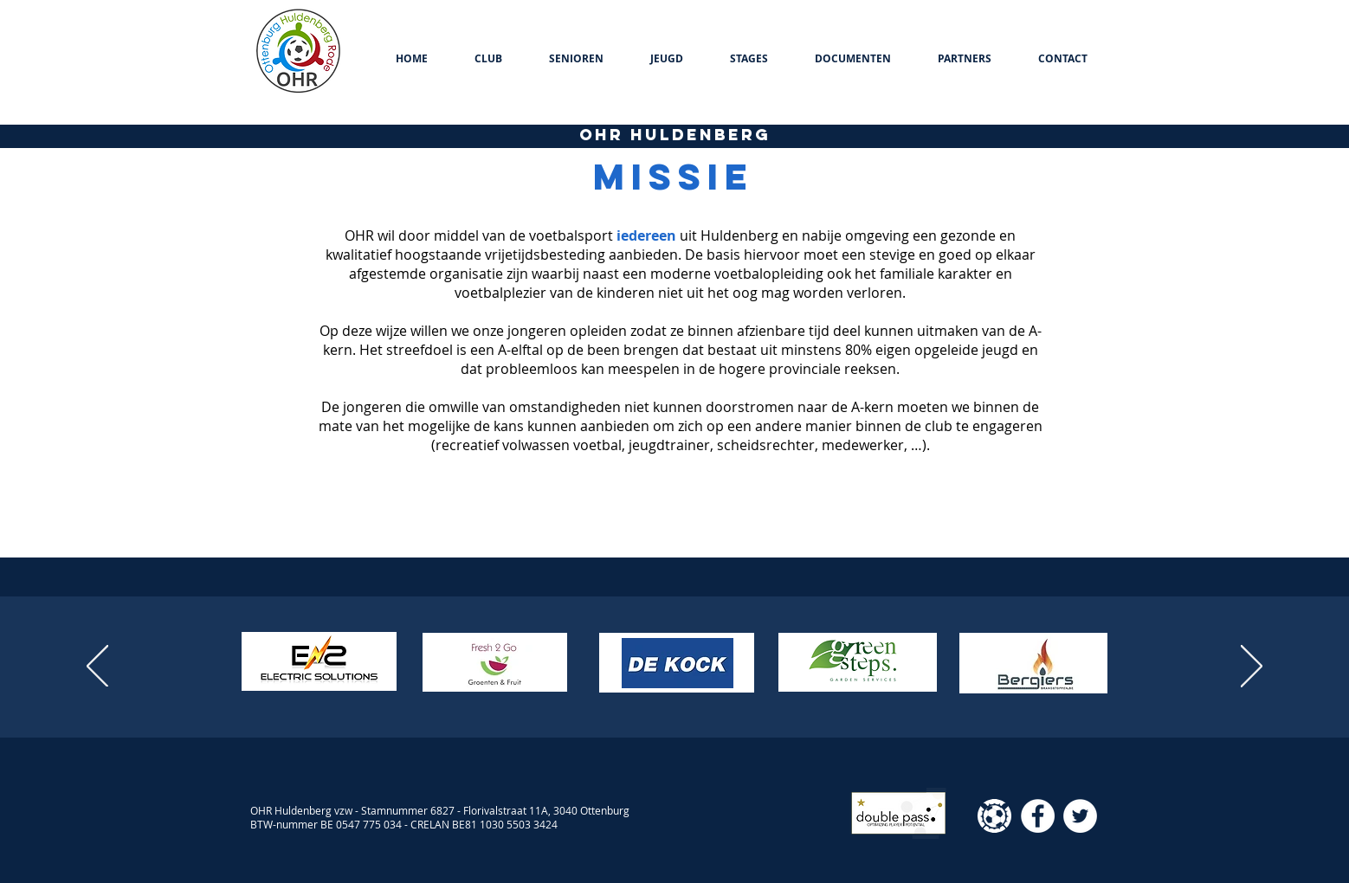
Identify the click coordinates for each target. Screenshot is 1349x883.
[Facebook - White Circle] (1038, 816)
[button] (488, 59)
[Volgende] (1251, 667)
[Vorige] (97, 667)
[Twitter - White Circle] (1080, 816)
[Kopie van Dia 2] (682, 694)
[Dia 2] (666, 694)
